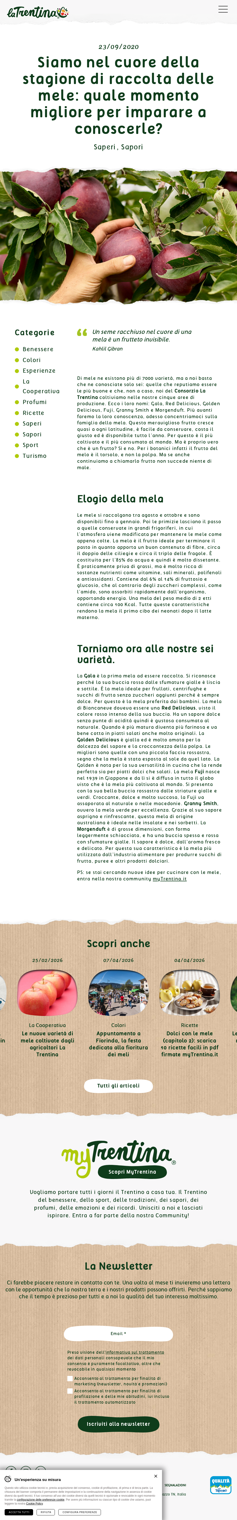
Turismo (35, 456)
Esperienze (39, 370)
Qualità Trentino (220, 1485)
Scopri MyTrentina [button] (132, 1172)
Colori (32, 360)
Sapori (132, 147)
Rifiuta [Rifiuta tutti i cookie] (46, 1512)
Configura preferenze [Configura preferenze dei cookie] (79, 1512)
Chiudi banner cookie (155, 1476)
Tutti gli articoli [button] (118, 1086)
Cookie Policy (34, 1503)
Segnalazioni (175, 1485)
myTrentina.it (170, 879)
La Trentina (38, 13)
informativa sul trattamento (135, 1352)
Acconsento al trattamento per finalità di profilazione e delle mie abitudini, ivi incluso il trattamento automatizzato (121, 1397)
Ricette (33, 413)
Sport (30, 445)
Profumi (35, 402)
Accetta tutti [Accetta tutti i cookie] (19, 1512)
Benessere (38, 349)
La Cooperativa (47, 1025)
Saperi (105, 147)
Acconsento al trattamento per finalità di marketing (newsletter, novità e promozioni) (121, 1381)
